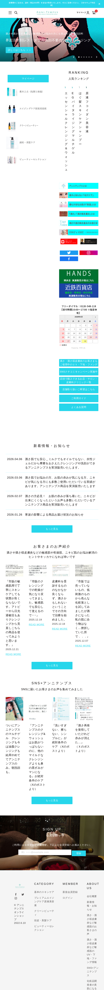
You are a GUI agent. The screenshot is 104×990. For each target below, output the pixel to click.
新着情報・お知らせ (92, 896)
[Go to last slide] (73, 39)
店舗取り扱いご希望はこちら (78, 375)
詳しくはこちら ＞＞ (22, 32)
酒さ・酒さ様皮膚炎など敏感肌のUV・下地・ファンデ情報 (92, 941)
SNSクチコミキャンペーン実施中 (79, 355)
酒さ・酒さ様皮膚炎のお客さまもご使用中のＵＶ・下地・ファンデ (79, 345)
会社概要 (92, 886)
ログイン (68, 888)
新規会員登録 (70, 882)
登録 (78, 843)
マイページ (28, 61)
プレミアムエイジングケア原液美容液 (44, 892)
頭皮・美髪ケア (43, 910)
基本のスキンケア (44, 882)
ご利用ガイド (78, 385)
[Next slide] (96, 39)
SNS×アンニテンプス (93, 962)
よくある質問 (78, 395)
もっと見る (52, 517)
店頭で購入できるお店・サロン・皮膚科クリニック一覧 (79, 365)
